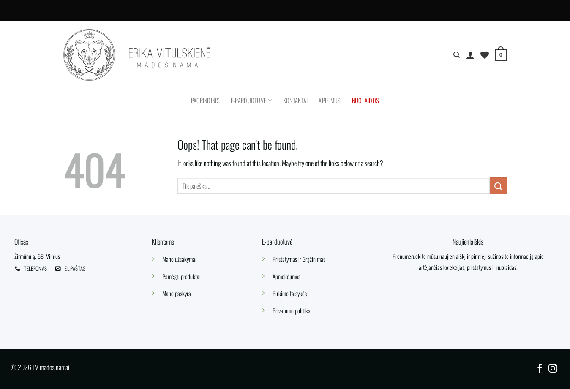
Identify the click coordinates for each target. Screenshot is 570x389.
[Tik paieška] (456, 55)
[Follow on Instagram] (552, 369)
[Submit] (498, 185)
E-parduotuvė (251, 100)
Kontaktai (295, 100)
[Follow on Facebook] (539, 369)
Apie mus (330, 100)
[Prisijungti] (470, 55)
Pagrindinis (205, 100)
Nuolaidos (365, 100)
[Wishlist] (484, 55)
